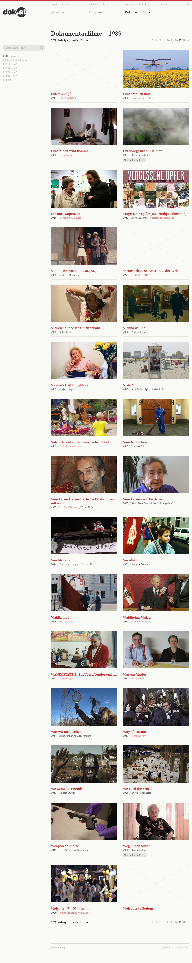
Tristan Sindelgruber (163, 217)
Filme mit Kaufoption (16, 59)
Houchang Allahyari (70, 217)
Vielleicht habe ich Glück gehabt (75, 328)
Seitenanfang (58, 947)
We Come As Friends (66, 788)
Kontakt (66, 4)
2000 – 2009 (11, 75)
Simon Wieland (67, 97)
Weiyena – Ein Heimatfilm (71, 908)
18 (184, 40)
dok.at (54, 4)
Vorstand (94, 4)
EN (187, 4)
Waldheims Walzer (137, 617)
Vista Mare (131, 385)
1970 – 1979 (11, 63)
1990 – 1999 (11, 71)
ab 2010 (9, 79)
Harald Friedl (66, 621)
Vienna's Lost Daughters (69, 385)
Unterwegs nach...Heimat (142, 151)
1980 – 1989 (11, 67)
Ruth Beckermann (140, 621)
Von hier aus (60, 560)
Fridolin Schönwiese (70, 446)
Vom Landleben (135, 442)
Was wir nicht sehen (66, 731)
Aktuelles (57, 12)
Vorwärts (130, 560)
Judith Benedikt (67, 912)
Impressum (183, 947)
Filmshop (144, 4)
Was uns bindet (134, 674)
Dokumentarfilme (137, 12)
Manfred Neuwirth (69, 507)
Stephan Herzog (139, 274)
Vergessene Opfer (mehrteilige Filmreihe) (154, 213)
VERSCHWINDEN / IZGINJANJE (75, 271)
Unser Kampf (61, 93)
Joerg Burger (138, 735)
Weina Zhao (83, 912)
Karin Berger (66, 678)
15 (172, 40)
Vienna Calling (134, 328)
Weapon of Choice (65, 846)
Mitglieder (96, 12)
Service (107, 4)
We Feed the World (137, 788)
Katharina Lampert (69, 564)
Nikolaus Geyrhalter (142, 97)
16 (176, 40)
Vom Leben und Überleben (143, 499)
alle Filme (10, 55)
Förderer (130, 4)
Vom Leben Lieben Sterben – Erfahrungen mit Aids (82, 501)
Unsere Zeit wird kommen (71, 151)
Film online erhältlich (134, 160)
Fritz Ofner (65, 849)
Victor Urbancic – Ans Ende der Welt (150, 270)
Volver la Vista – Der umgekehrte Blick (80, 442)
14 (168, 40)
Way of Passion (134, 731)
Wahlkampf (60, 617)
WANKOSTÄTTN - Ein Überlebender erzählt (84, 674)
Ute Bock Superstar (65, 213)
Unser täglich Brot (136, 94)
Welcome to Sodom (138, 908)
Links (164, 4)
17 (180, 40)
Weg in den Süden (137, 846)
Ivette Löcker (66, 154)
